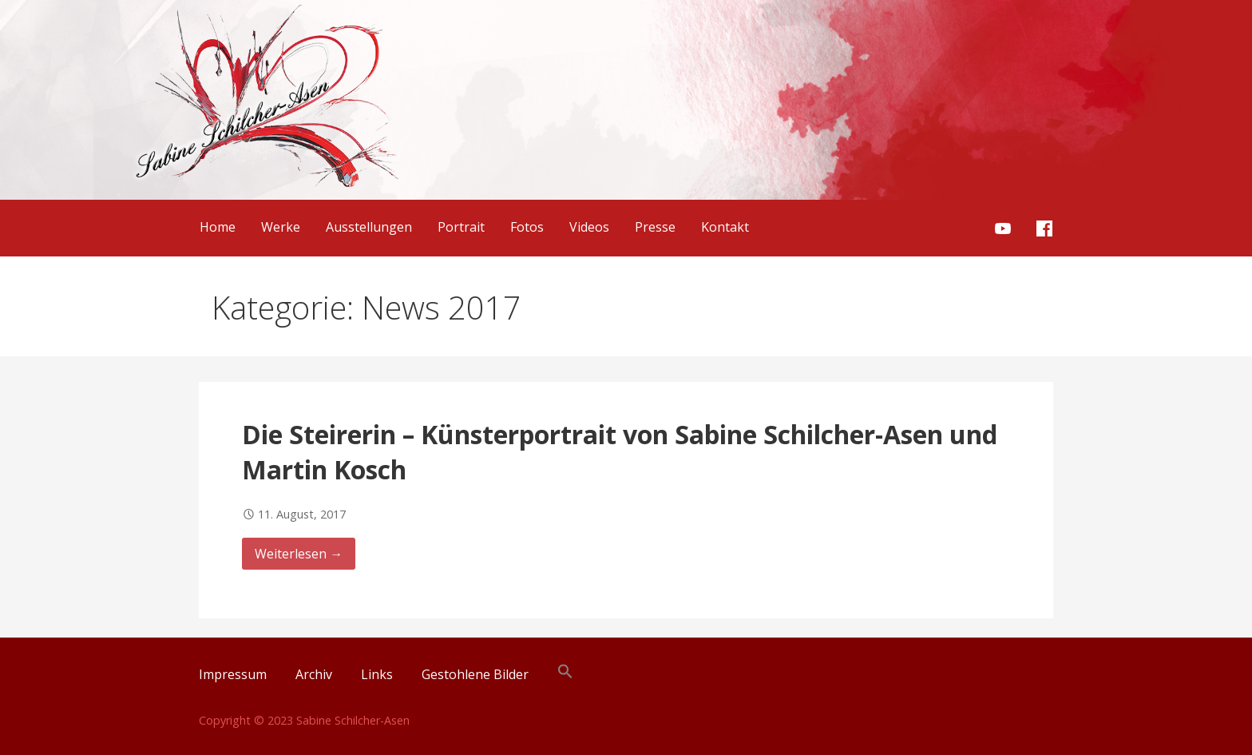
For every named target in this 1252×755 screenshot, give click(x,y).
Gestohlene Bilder (475, 674)
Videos (589, 227)
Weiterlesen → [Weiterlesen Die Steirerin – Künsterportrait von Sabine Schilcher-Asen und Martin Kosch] (299, 553)
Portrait (461, 227)
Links (377, 674)
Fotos (527, 227)
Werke (280, 227)
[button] (565, 674)
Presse (655, 227)
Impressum (233, 674)
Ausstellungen (369, 227)
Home (218, 227)
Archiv (313, 674)
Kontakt (725, 227)
